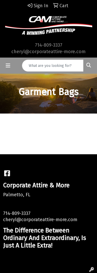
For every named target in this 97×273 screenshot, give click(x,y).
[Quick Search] (53, 66)
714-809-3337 (48, 45)
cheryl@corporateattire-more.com (48, 51)
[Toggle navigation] (8, 65)
